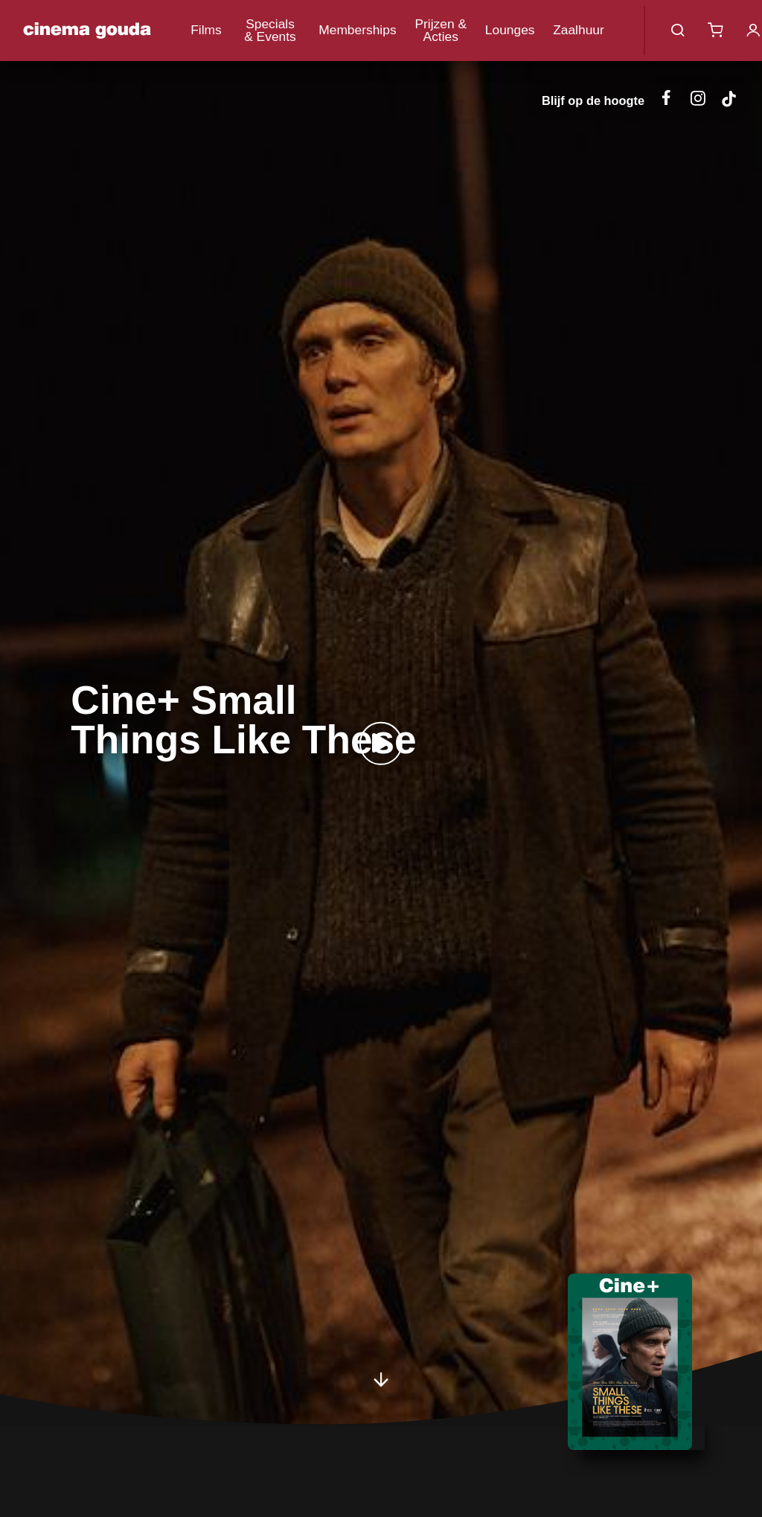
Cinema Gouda (87, 30)
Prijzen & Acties (440, 30)
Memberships (357, 29)
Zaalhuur (578, 29)
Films (206, 29)
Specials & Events (270, 30)
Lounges (510, 29)
